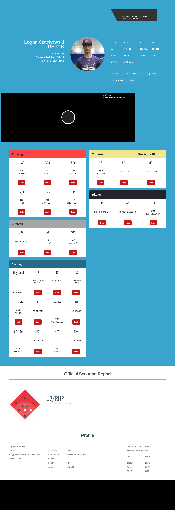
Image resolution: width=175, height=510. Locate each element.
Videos (117, 74)
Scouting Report (153, 74)
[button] (56, 120)
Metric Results (132, 74)
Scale (22, 187)
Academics (119, 81)
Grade (124, 187)
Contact (134, 81)
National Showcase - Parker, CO (134, 98)
